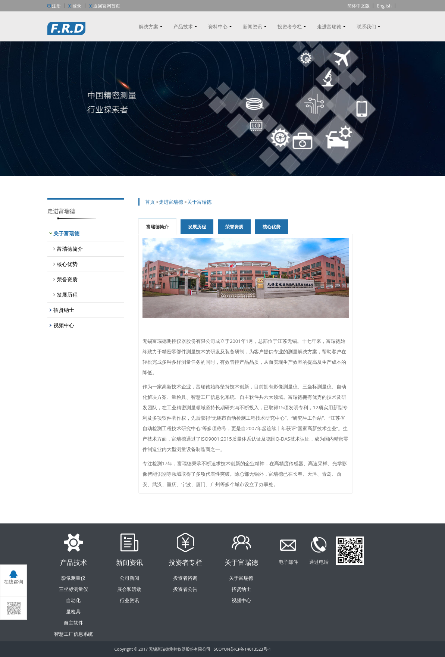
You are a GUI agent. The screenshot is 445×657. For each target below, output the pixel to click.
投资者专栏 (290, 26)
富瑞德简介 (70, 248)
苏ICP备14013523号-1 (250, 649)
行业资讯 (129, 600)
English (384, 6)
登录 (76, 6)
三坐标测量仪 (73, 589)
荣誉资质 (67, 279)
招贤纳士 (63, 309)
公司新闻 (129, 578)
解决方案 (148, 26)
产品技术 (183, 26)
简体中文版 (358, 6)
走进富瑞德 (329, 26)
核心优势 (67, 264)
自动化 (73, 600)
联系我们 (366, 26)
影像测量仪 (73, 578)
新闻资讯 (252, 26)
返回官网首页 (106, 6)
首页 (150, 201)
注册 (56, 6)
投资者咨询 (185, 578)
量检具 (73, 611)
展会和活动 (129, 589)
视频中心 (63, 325)
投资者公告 (185, 589)
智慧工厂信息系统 (73, 634)
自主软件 (73, 622)
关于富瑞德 (66, 233)
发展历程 (67, 294)
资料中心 (218, 26)
